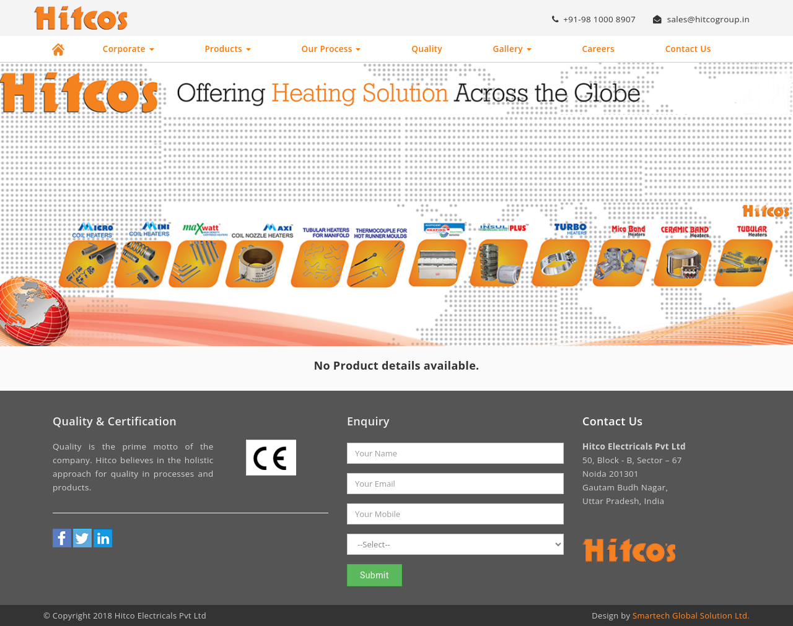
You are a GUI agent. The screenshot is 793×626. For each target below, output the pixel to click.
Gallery (512, 48)
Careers (598, 48)
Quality (426, 48)
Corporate (128, 48)
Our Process (331, 48)
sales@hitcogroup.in (701, 19)
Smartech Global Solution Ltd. (691, 615)
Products (227, 48)
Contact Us (688, 48)
